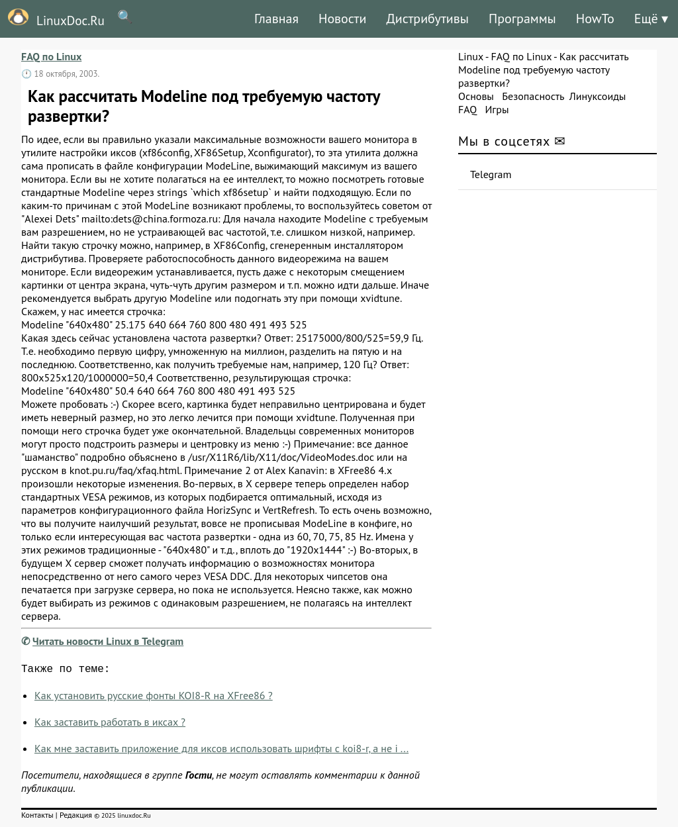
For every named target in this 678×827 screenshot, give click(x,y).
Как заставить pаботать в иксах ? (109, 724)
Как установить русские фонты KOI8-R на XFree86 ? (153, 698)
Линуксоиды (597, 96)
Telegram (491, 174)
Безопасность (533, 96)
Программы (522, 18)
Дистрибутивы (427, 18)
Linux (470, 56)
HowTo (595, 18)
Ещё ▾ (651, 18)
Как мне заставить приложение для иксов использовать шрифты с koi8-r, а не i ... (221, 750)
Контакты (37, 817)
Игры (496, 109)
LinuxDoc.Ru (52, 18)
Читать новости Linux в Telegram (107, 641)
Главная (276, 18)
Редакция (76, 817)
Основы (476, 96)
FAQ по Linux (51, 56)
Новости (342, 18)
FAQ (467, 109)
